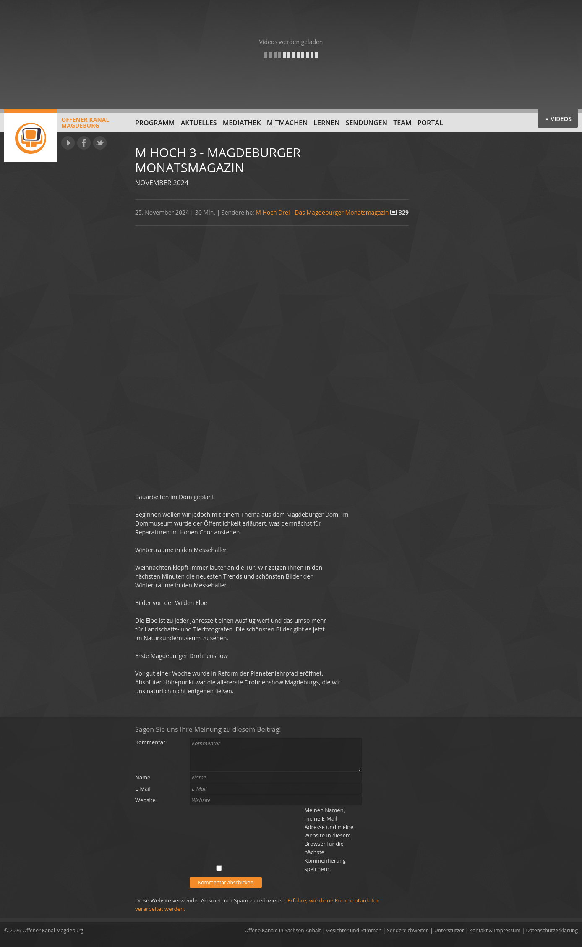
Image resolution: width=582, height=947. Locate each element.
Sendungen (366, 122)
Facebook (84, 143)
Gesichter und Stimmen (354, 930)
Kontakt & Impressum (495, 930)
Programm (155, 122)
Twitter (100, 143)
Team (402, 122)
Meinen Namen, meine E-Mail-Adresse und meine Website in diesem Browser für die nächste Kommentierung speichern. (328, 839)
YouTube (68, 143)
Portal (430, 122)
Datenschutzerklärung (552, 930)
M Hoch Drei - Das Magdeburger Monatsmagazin (322, 212)
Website (145, 800)
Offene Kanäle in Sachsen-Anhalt (283, 930)
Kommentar (150, 742)
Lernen (327, 122)
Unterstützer (449, 930)
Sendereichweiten (408, 930)
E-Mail (143, 788)
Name (142, 777)
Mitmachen (287, 122)
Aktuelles (199, 122)
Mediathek (242, 122)
